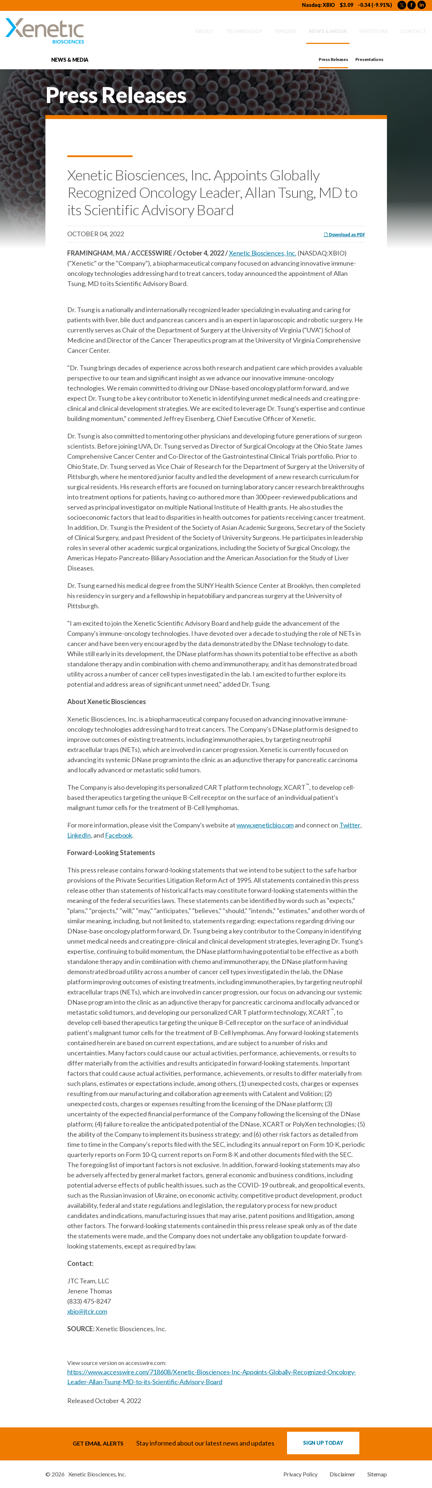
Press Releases (333, 59)
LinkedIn (79, 835)
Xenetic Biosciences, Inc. (262, 253)
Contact (413, 31)
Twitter (349, 825)
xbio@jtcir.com (87, 1311)
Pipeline (285, 31)
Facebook (118, 835)
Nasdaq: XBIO (318, 5)
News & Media (328, 31)
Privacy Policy (300, 1474)
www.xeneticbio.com (265, 825)
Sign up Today (323, 1443)
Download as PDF (344, 235)
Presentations (369, 59)
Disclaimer (342, 1474)
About (204, 31)
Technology (244, 31)
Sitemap (377, 1474)
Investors (373, 31)
